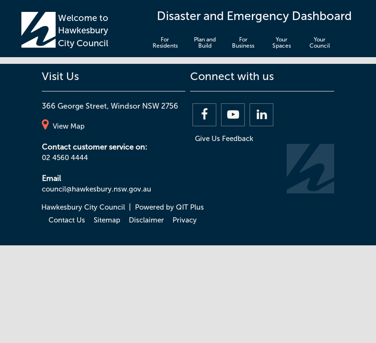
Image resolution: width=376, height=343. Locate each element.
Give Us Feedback (224, 138)
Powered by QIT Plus (169, 207)
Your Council (319, 42)
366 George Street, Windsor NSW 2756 (110, 106)
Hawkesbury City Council (83, 207)
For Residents (165, 42)
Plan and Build (205, 42)
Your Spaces (281, 42)
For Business (243, 42)
